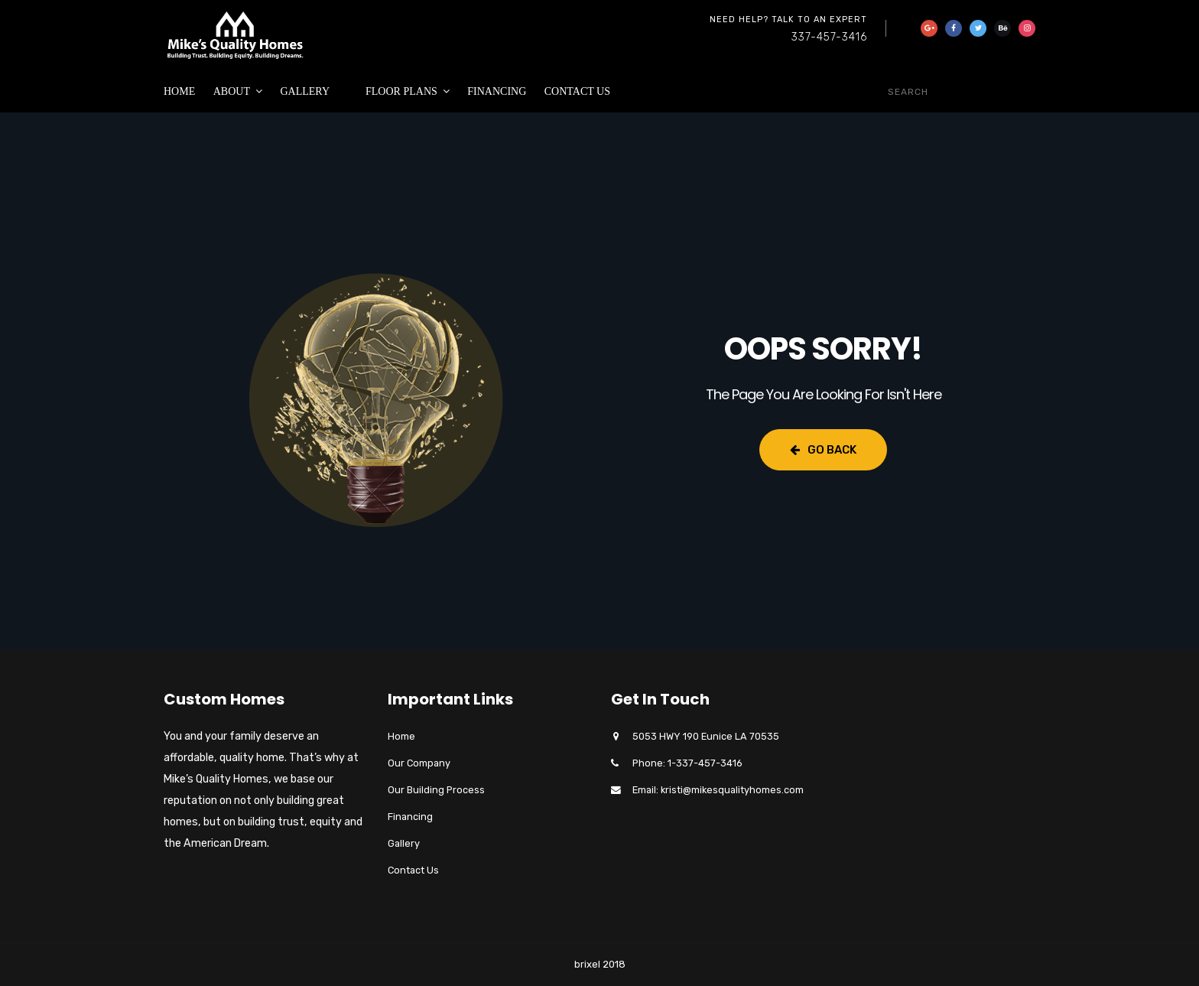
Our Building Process (436, 790)
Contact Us (577, 91)
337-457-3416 (829, 37)
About (231, 91)
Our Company (419, 763)
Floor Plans (401, 91)
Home (179, 91)
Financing (496, 91)
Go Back (823, 450)
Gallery (305, 91)
